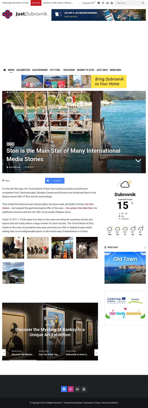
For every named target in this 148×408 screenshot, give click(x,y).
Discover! (69, 70)
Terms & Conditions (110, 403)
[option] (50, 331)
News (11, 70)
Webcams (115, 70)
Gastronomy (40, 70)
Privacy (97, 403)
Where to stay (85, 70)
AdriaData (78, 403)
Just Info (102, 70)
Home (10, 92)
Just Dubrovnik (14, 167)
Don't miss (50, 318)
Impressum (88, 403)
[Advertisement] (74, 46)
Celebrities (23, 70)
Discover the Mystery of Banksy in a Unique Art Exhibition (50, 332)
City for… (55, 70)
